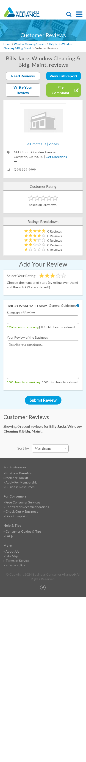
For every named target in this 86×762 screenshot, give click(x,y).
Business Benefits (19, 473)
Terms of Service (18, 560)
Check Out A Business (22, 511)
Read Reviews (23, 76)
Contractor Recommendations (27, 507)
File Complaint (56, 3)
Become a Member (64, 3)
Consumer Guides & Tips (24, 531)
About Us (12, 551)
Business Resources (20, 487)
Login (80, 3)
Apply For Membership (22, 482)
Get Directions (56, 157)
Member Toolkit (17, 478)
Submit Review (43, 400)
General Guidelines (62, 305)
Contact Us (72, 3)
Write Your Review (23, 90)
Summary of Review (21, 313)
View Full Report (64, 76)
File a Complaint (17, 516)
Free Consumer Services (23, 502)
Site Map (12, 556)
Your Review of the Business (27, 337)
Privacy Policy (15, 565)
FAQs (10, 536)
